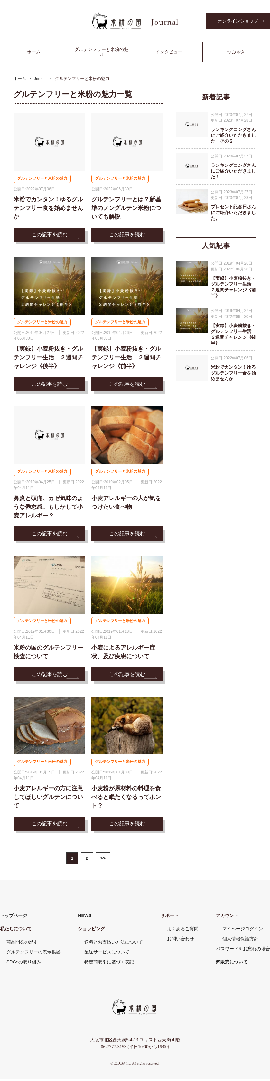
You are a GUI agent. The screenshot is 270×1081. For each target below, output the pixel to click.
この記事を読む (50, 235)
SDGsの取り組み (23, 963)
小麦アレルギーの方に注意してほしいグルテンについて (48, 799)
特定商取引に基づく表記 (109, 963)
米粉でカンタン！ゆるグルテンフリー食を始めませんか (48, 208)
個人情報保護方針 (240, 940)
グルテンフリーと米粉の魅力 (44, 178)
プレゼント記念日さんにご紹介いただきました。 (233, 212)
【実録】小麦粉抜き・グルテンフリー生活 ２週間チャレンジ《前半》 (126, 358)
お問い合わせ (180, 940)
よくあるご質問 (183, 930)
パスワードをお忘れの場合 (243, 950)
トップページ (13, 917)
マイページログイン (242, 930)
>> (103, 859)
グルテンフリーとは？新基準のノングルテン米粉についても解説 (126, 208)
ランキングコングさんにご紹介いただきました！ (233, 171)
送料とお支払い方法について (113, 943)
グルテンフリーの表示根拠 (33, 953)
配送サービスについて (106, 953)
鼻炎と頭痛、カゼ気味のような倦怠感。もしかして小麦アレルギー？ (48, 508)
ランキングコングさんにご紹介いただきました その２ (233, 135)
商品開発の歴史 (22, 943)
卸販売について (231, 963)
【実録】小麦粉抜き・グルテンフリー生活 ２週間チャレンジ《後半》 (48, 358)
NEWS (84, 917)
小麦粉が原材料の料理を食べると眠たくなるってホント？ (126, 799)
